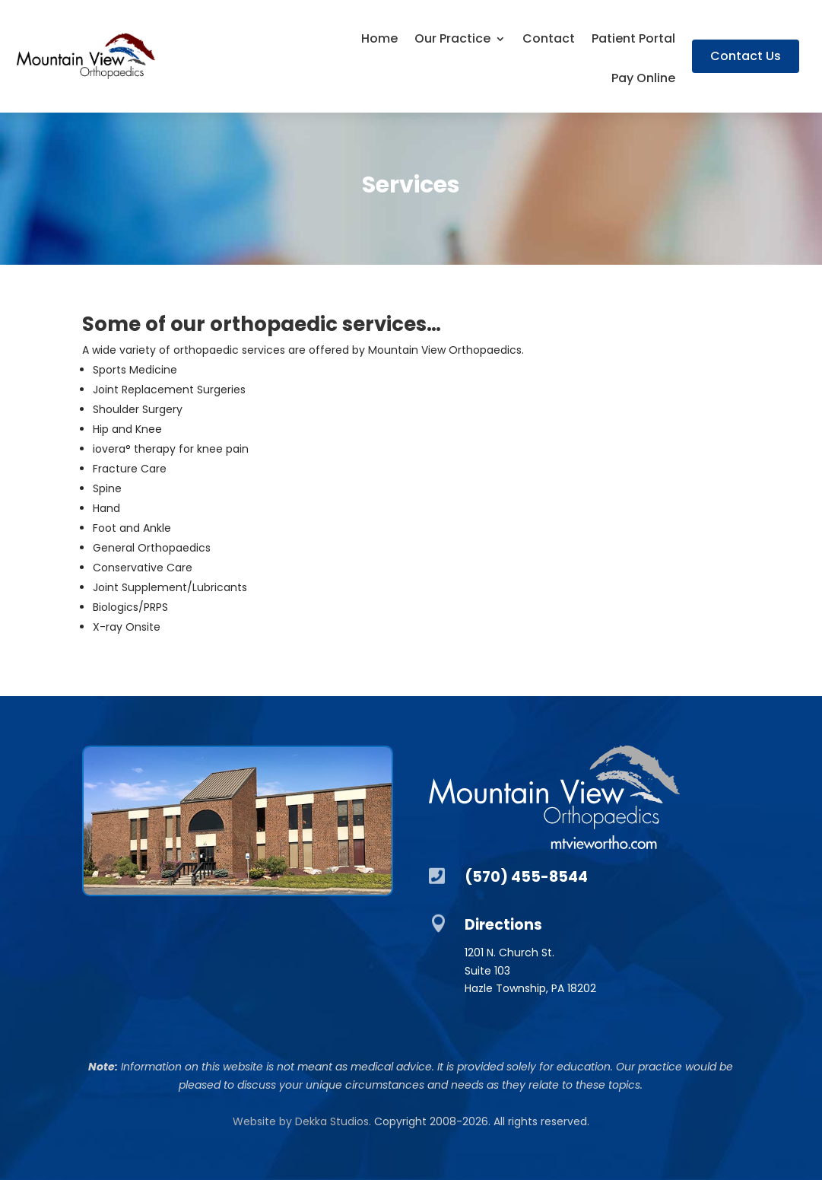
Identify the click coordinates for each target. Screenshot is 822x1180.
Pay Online (643, 80)
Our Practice (452, 40)
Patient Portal (633, 40)
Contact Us (745, 56)
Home (379, 40)
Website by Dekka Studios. (302, 1121)
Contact (548, 40)
